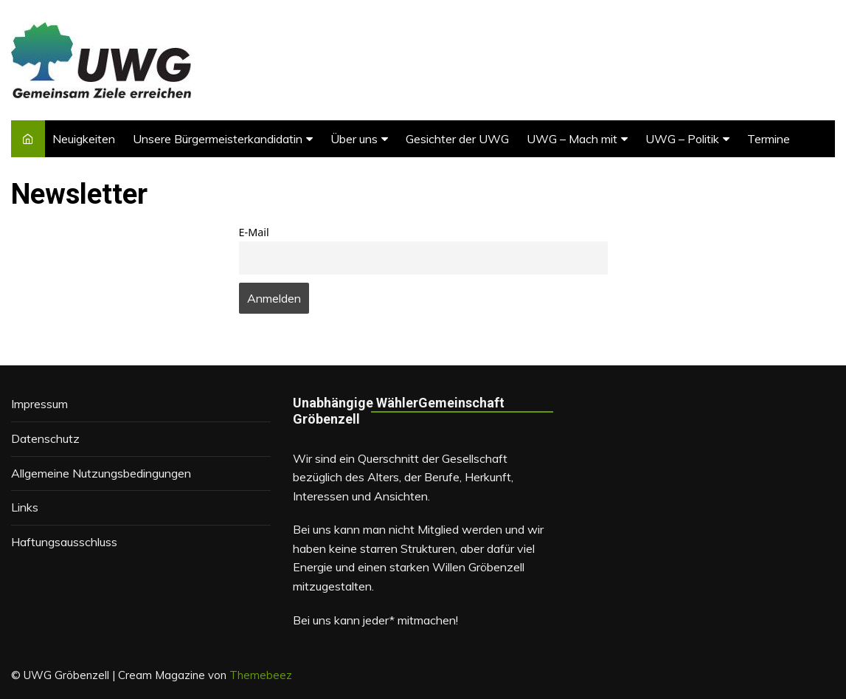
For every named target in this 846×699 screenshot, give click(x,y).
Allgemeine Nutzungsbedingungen (101, 473)
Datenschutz (45, 438)
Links (24, 507)
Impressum (39, 403)
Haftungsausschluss (64, 541)
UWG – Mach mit (572, 138)
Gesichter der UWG (457, 138)
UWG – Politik (682, 138)
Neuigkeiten (83, 138)
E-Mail (254, 232)
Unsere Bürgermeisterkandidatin (217, 138)
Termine (768, 138)
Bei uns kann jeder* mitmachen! (375, 620)
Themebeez (260, 675)
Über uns (354, 138)
